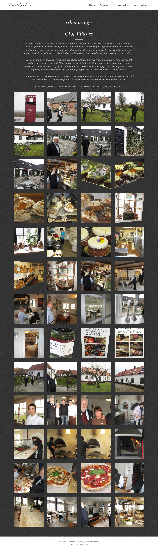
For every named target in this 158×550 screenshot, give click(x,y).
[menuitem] (93, 5)
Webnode (83, 545)
